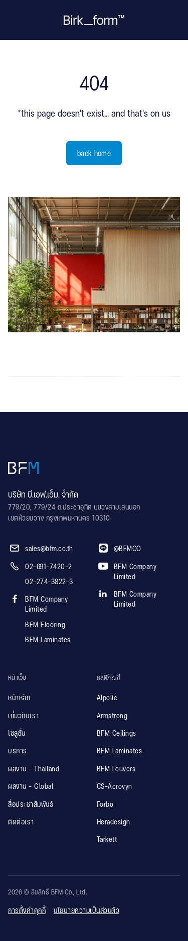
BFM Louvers (116, 769)
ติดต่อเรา (21, 822)
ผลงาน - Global (30, 786)
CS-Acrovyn (114, 786)
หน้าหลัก (19, 698)
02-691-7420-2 (48, 567)
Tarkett (107, 839)
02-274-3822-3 (49, 582)
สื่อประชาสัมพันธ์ (30, 804)
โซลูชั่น (17, 733)
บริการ (17, 751)
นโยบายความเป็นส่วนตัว (86, 910)
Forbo (105, 804)
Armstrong (112, 716)
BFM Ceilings (116, 733)
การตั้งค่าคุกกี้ (27, 910)
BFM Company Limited (46, 604)
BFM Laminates (48, 640)
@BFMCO (127, 549)
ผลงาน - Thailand (33, 769)
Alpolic (107, 698)
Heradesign (113, 822)
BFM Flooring (45, 625)
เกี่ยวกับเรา (23, 716)
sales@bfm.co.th (49, 549)
